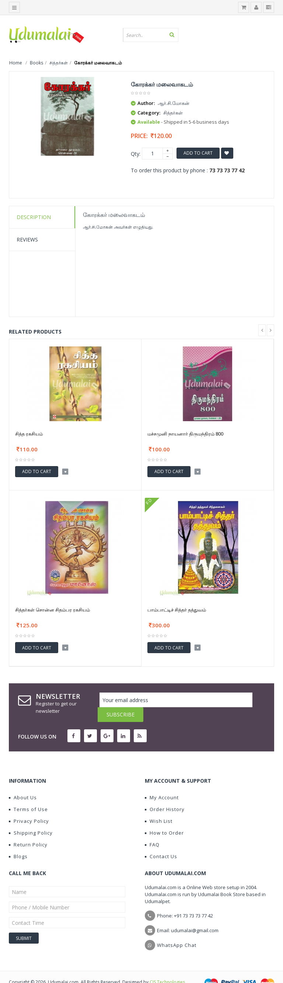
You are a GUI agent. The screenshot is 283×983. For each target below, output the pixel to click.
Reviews (27, 239)
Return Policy (28, 830)
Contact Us (161, 841)
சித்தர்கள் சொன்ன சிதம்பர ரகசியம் (52, 609)
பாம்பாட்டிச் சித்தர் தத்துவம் (176, 609)
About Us (23, 782)
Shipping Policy (31, 818)
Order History (165, 794)
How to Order (164, 818)
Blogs (18, 841)
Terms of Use (28, 794)
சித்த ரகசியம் (29, 433)
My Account (162, 782)
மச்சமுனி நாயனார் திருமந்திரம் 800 (185, 433)
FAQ (152, 830)
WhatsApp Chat (176, 930)
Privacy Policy (29, 806)
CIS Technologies (167, 967)
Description (34, 217)
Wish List (158, 806)
